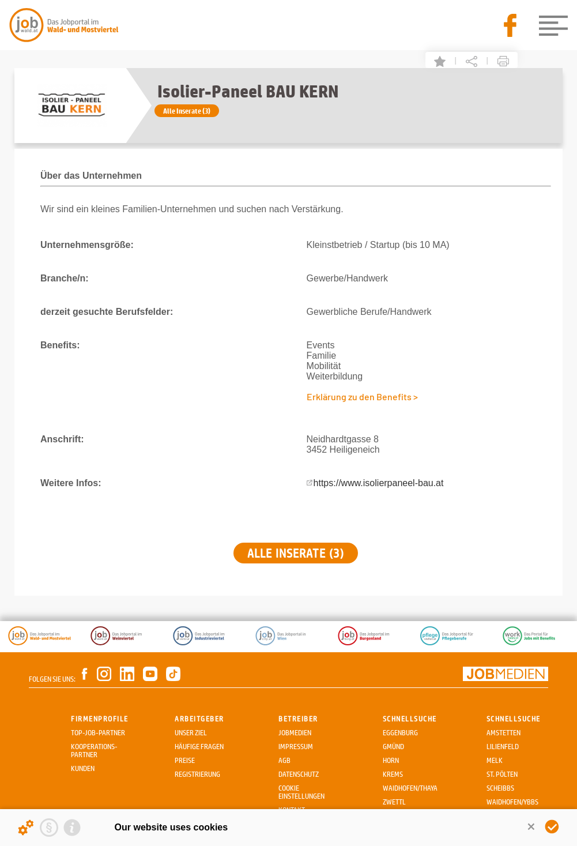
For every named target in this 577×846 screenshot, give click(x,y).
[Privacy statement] (49, 827)
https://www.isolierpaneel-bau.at (379, 483)
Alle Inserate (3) (186, 110)
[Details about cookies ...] (26, 827)
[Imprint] (72, 827)
